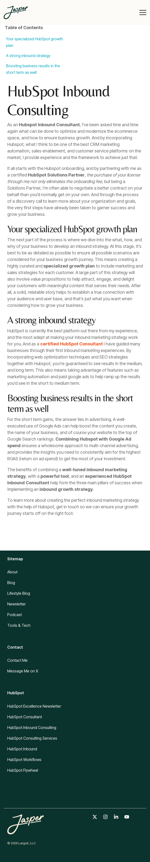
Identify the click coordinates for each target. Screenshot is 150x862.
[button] (142, 12)
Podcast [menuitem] (14, 614)
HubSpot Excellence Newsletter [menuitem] (34, 706)
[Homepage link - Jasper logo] (25, 831)
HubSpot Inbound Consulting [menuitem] (31, 727)
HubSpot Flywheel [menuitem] (22, 770)
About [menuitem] (12, 571)
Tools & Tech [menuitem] (19, 625)
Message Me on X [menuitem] (22, 671)
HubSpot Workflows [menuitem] (24, 759)
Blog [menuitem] (11, 582)
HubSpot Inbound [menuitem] (22, 748)
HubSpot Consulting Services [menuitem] (32, 738)
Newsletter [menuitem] (16, 604)
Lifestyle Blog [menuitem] (18, 593)
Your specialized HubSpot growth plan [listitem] (34, 42)
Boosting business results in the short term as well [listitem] (33, 69)
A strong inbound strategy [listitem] (28, 55)
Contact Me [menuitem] (17, 660)
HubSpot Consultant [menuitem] (24, 716)
